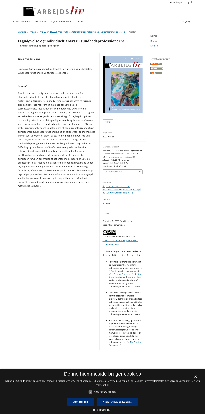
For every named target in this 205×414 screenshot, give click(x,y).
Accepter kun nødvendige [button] (117, 401)
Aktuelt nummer (21, 21)
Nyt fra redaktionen (61, 21)
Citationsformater (113, 171)
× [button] (195, 378)
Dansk (153, 41)
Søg (187, 21)
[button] (102, 410)
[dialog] (102, 391)
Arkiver (33, 31)
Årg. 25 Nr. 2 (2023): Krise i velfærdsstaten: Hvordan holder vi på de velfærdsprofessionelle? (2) (82, 31)
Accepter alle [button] (80, 401)
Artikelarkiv (40, 21)
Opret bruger (176, 2)
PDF (109, 121)
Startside (22, 31)
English (154, 45)
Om (79, 21)
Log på (189, 2)
